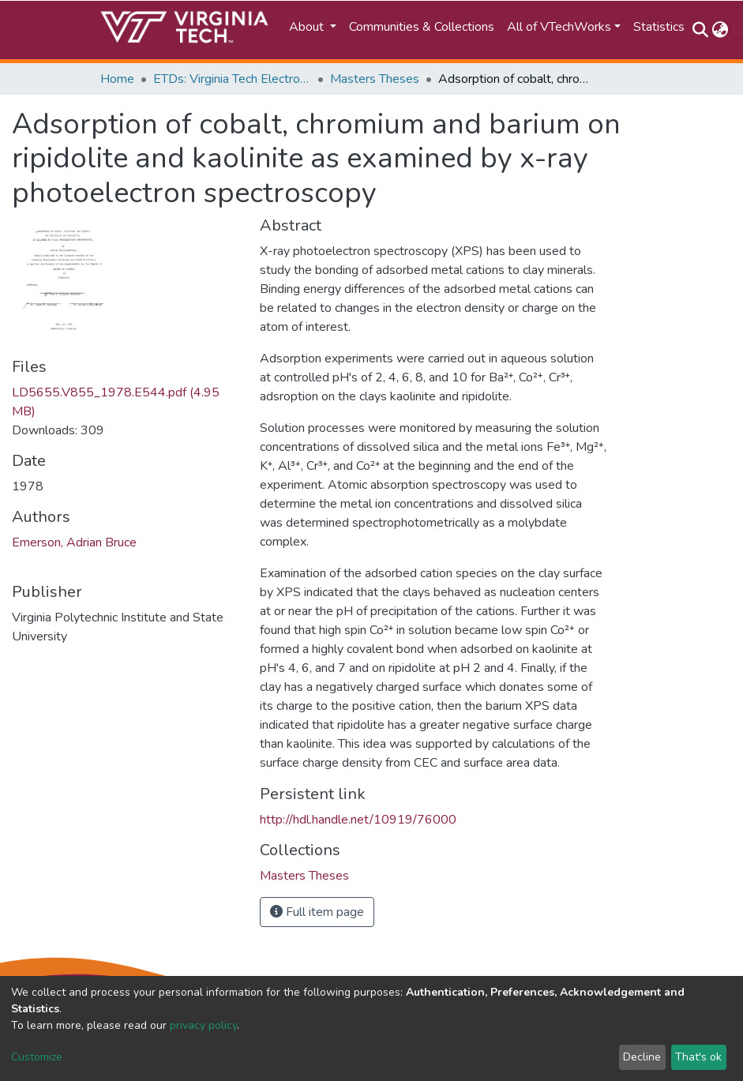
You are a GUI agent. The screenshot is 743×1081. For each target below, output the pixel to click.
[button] (720, 30)
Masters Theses (374, 79)
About (308, 27)
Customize (36, 1056)
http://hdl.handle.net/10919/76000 (358, 819)
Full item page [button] (317, 912)
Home (117, 79)
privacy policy (203, 1025)
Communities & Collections (421, 27)
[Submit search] (701, 30)
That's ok (698, 1056)
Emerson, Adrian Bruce (74, 542)
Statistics (659, 27)
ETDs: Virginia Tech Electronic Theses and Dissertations (232, 79)
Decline (642, 1056)
